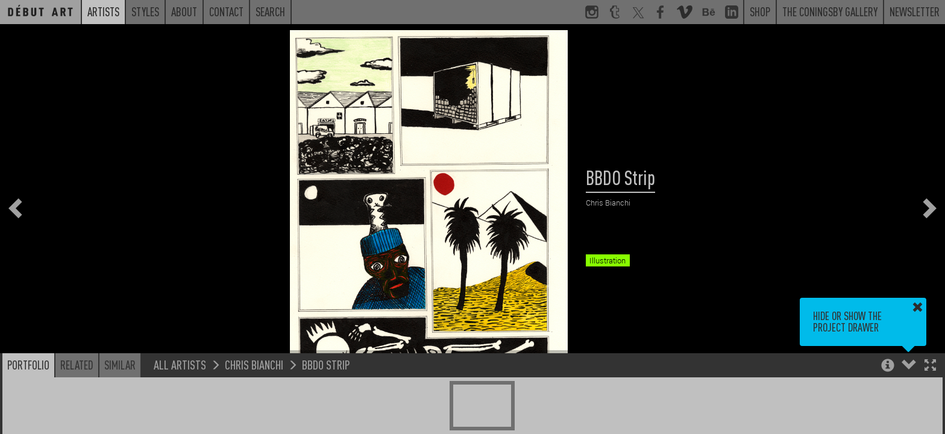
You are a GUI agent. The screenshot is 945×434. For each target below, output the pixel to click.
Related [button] (76, 365)
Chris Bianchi (254, 364)
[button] (930, 366)
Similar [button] (120, 365)
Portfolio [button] (28, 365)
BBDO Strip (326, 364)
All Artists (180, 364)
